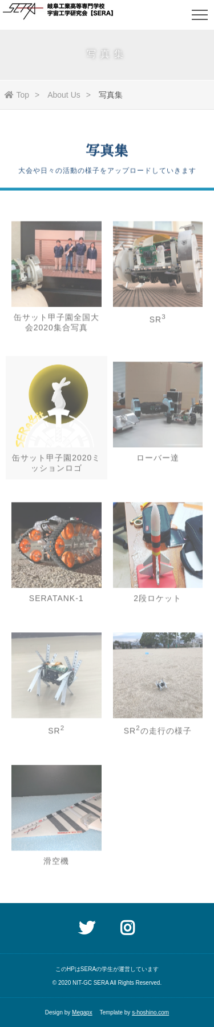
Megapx (82, 1012)
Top (17, 94)
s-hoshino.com (150, 1012)
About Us (63, 94)
